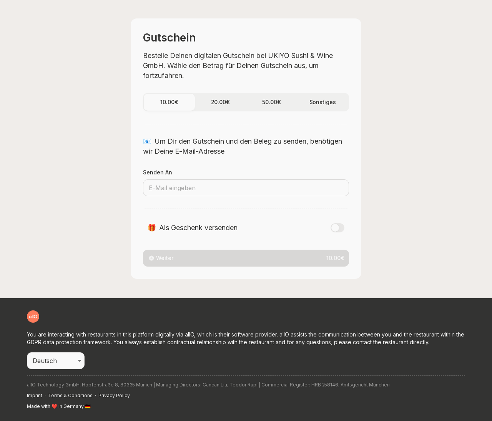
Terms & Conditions (70, 395)
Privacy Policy (114, 395)
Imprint (34, 395)
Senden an (157, 172)
